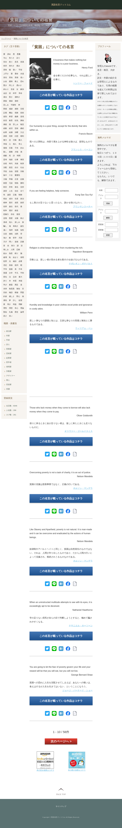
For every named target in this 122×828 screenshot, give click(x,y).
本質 (14, 281)
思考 (5, 160)
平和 (22, 273)
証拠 (22, 179)
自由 (11, 171)
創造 (16, 210)
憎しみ (6, 250)
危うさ (11, 58)
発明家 (8, 367)
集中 (5, 175)
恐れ (22, 81)
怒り (11, 62)
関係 (5, 109)
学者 (8, 340)
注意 (5, 234)
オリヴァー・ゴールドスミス (79, 431)
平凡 (16, 273)
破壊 (5, 257)
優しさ (11, 296)
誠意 (9, 195)
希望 (11, 117)
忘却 (14, 277)
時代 (11, 163)
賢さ (11, 97)
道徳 (16, 242)
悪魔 (18, 54)
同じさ (11, 85)
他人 (11, 222)
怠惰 (5, 218)
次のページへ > (61, 741)
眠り (16, 253)
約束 (5, 296)
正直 (16, 179)
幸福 (5, 144)
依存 (5, 66)
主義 (5, 179)
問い (11, 242)
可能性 (13, 105)
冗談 (11, 183)
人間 (12, 250)
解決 (22, 89)
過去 (5, 97)
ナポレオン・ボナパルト (81, 263)
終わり (6, 89)
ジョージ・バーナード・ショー (77, 690)
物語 (11, 292)
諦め (9, 54)
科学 (14, 93)
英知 (11, 77)
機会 (11, 113)
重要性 (17, 175)
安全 (5, 62)
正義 (14, 195)
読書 (22, 242)
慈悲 (11, 167)
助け (22, 218)
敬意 (22, 124)
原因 (5, 136)
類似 (5, 312)
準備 (11, 179)
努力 (13, 246)
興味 (22, 120)
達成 (5, 222)
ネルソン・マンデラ (83, 488)
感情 (16, 109)
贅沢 (11, 203)
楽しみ (17, 222)
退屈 (18, 214)
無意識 (11, 289)
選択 (11, 210)
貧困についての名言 (21, 38)
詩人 (8, 344)
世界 (5, 207)
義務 (16, 117)
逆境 (22, 117)
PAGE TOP (61, 794)
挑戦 (11, 234)
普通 (5, 273)
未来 (5, 289)
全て (22, 191)
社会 (22, 167)
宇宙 (20, 70)
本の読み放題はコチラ (45, 770)
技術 (22, 113)
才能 (16, 152)
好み (22, 148)
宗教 (22, 171)
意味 (5, 70)
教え (16, 81)
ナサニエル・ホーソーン (81, 625)
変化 (5, 277)
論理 (22, 312)
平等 (5, 269)
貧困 (11, 269)
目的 (5, 292)
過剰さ (17, 97)
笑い (11, 316)
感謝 (11, 109)
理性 (5, 308)
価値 (11, 101)
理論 (22, 308)
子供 (16, 148)
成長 (16, 203)
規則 (5, 117)
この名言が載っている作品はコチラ (61, 95)
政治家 (8, 331)
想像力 (6, 214)
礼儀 (11, 312)
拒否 (5, 120)
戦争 (5, 210)
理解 (20, 304)
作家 (8, 336)
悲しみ (6, 105)
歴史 (16, 312)
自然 (5, 163)
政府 (22, 203)
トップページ (6, 38)
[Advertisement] (61, 377)
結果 (5, 132)
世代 (16, 207)
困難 (11, 152)
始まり (15, 257)
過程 (16, 101)
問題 (22, 292)
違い (5, 230)
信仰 (22, 187)
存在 (12, 214)
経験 (5, 128)
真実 (5, 191)
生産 (16, 199)
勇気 (5, 300)
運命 (16, 74)
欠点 (22, 132)
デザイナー (10, 376)
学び (5, 285)
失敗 (16, 163)
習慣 (16, 171)
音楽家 (8, 384)
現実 (11, 136)
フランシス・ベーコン (82, 149)
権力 (5, 140)
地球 (11, 230)
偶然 (5, 124)
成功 (11, 199)
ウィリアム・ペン (84, 328)
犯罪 (5, 261)
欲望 (20, 300)
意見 (16, 62)
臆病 (11, 81)
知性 (22, 230)
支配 (5, 167)
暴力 (20, 277)
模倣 (16, 292)
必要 (20, 261)
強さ (5, 238)
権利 (22, 136)
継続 (22, 128)
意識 (22, 62)
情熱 (16, 183)
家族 (5, 101)
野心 (18, 296)
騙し (5, 226)
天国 (20, 238)
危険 (16, 113)
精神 (5, 203)
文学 (11, 273)
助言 (5, 187)
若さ (5, 316)
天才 (5, 242)
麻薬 (11, 285)
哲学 (14, 238)
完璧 (22, 109)
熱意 (11, 253)
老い (22, 77)
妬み (5, 253)
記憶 (5, 113)
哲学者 (8, 362)
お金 (5, 81)
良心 (16, 308)
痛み (18, 66)
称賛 (5, 183)
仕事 (16, 160)
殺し (5, 152)
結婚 (11, 132)
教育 (11, 120)
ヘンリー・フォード (83, 83)
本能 (20, 281)
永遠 (22, 74)
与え (5, 58)
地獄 (11, 160)
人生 (11, 191)
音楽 (12, 89)
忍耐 (18, 250)
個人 (14, 144)
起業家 (8, 358)
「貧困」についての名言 (29, 20)
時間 (18, 156)
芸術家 (8, 353)
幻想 (16, 136)
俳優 (8, 389)
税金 (5, 199)
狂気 (16, 120)
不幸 (20, 269)
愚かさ (19, 85)
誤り (18, 58)
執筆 (22, 163)
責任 (11, 207)
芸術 (16, 128)
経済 (11, 128)
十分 (11, 175)
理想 (11, 308)
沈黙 (16, 234)
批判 (16, 265)
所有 (11, 187)
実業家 (8, 349)
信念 (16, 191)
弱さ (9, 304)
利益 (14, 304)
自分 (16, 167)
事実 (22, 160)
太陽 (16, 218)
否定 (5, 265)
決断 (16, 132)
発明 (22, 257)
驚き (5, 85)
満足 (16, 285)
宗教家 (8, 371)
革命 (20, 93)
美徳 (11, 265)
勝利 (22, 183)
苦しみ (15, 124)
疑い (14, 70)
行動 (14, 140)
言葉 (11, 148)
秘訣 (14, 261)
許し (14, 300)
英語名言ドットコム (61, 5)
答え (20, 144)
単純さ (15, 226)
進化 (16, 187)
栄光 (5, 77)
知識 (16, 230)
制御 (20, 195)
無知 (18, 289)
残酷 (5, 156)
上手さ (6, 74)
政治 (22, 199)
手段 (5, 171)
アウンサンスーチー (83, 206)
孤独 (5, 148)
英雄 (16, 77)
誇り (5, 281)
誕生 (22, 226)
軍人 (8, 380)
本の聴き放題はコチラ (77, 770)
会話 (5, 93)
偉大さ (11, 66)
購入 (20, 140)
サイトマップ (61, 806)
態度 (11, 218)
